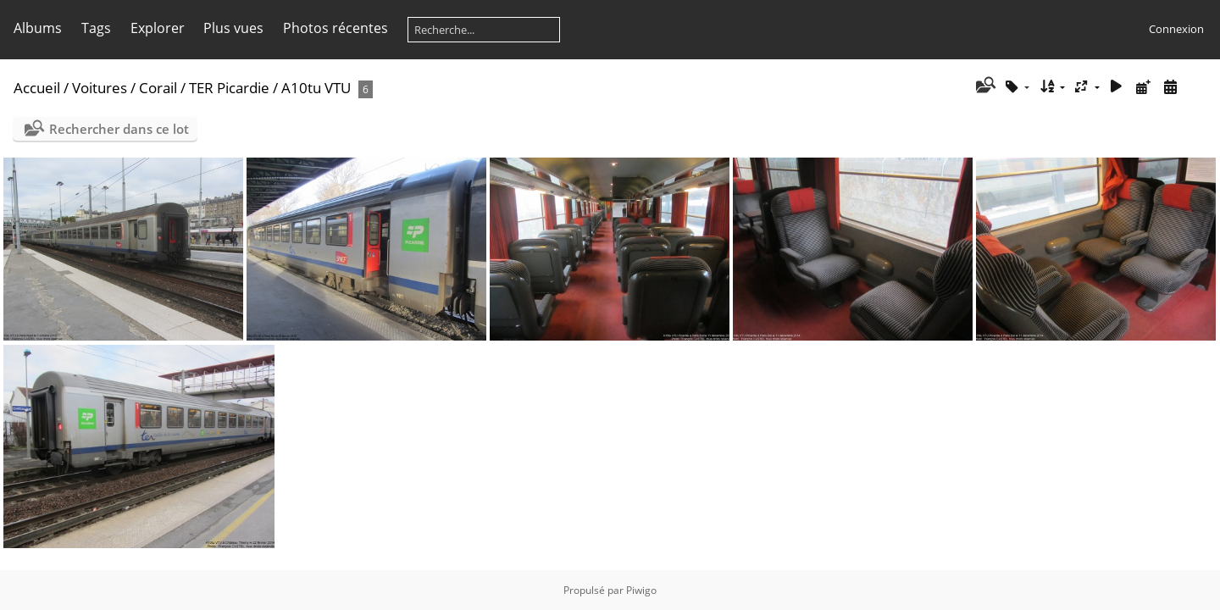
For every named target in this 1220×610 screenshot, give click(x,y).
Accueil (37, 87)
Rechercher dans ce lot (119, 128)
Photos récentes (335, 28)
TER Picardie (229, 87)
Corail (158, 87)
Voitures (99, 87)
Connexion (1176, 28)
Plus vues (233, 28)
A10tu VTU (316, 87)
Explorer (157, 28)
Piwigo (641, 590)
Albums (38, 28)
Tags (96, 28)
